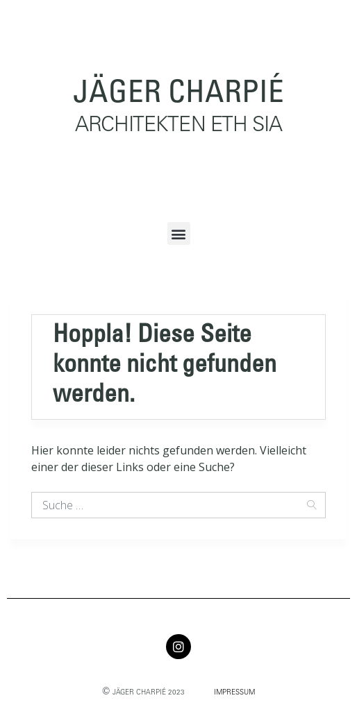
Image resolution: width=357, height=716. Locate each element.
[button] (178, 233)
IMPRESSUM (234, 693)
